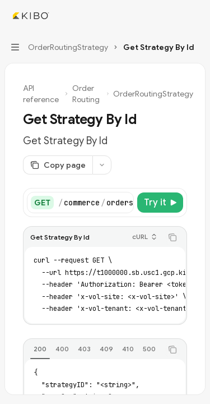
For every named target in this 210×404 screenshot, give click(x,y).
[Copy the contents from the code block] (172, 237)
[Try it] (160, 202)
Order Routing (86, 93)
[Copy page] (57, 165)
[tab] (40, 349)
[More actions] (195, 16)
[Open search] (174, 16)
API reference (41, 93)
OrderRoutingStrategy (153, 94)
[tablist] (93, 349)
